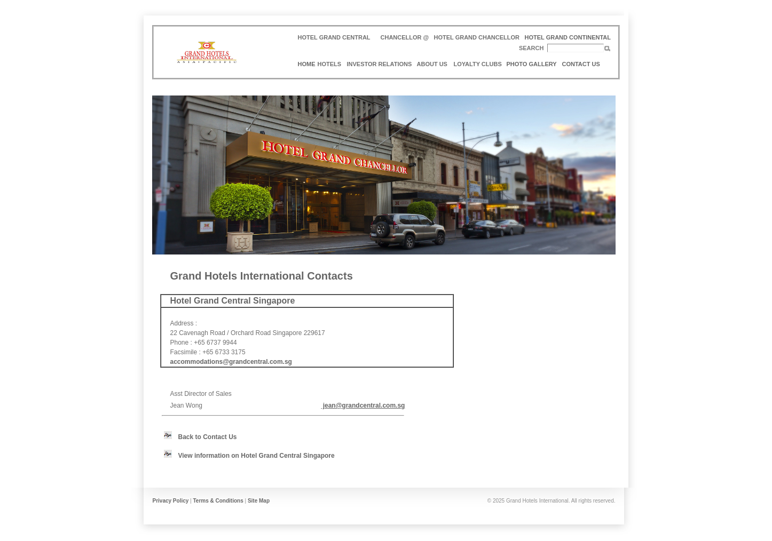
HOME (307, 64)
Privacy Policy (171, 501)
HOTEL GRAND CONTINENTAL (568, 37)
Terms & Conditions (218, 501)
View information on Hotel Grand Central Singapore (256, 455)
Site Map (259, 501)
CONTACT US (581, 64)
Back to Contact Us (207, 437)
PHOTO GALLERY (532, 64)
